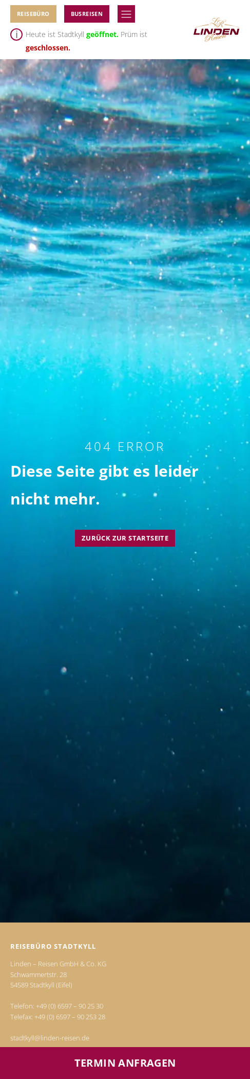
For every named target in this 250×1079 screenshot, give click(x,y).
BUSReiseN (87, 14)
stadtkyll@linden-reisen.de (49, 1037)
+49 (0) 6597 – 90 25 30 (69, 1006)
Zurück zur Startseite (125, 538)
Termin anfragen (125, 1063)
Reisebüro (33, 14)
